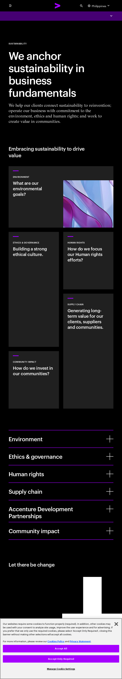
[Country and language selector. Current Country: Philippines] (99, 5)
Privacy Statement (80, 641)
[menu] (10, 5)
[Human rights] (109, 473)
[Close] (116, 624)
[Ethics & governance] (109, 456)
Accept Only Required (61, 659)
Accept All (61, 648)
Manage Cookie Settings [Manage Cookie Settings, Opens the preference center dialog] (61, 669)
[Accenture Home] (57, 5)
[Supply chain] (109, 491)
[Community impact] (109, 530)
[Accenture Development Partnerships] (109, 508)
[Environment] (109, 438)
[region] (61, 648)
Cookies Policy (55, 641)
